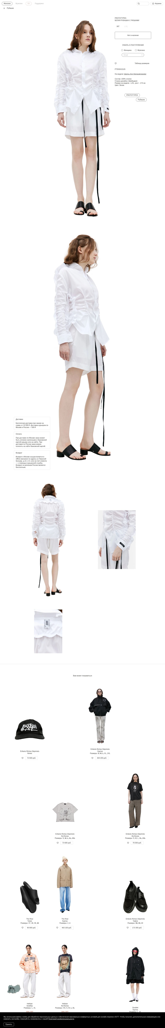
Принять (8, 1024)
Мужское (19, 3)
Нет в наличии (133, 35)
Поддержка (39, 3)
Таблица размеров (142, 63)
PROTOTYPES (120, 18)
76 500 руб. (137, 843)
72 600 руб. (31, 758)
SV (29, 3)
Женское (7, 3)
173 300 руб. (137, 928)
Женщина (127, 50)
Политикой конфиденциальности (61, 1019)
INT (118, 26)
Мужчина (141, 50)
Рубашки (9, 8)
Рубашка (141, 100)
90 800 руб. (31, 928)
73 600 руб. (66, 843)
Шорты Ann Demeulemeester (135, 74)
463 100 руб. (67, 928)
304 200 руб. (102, 758)
